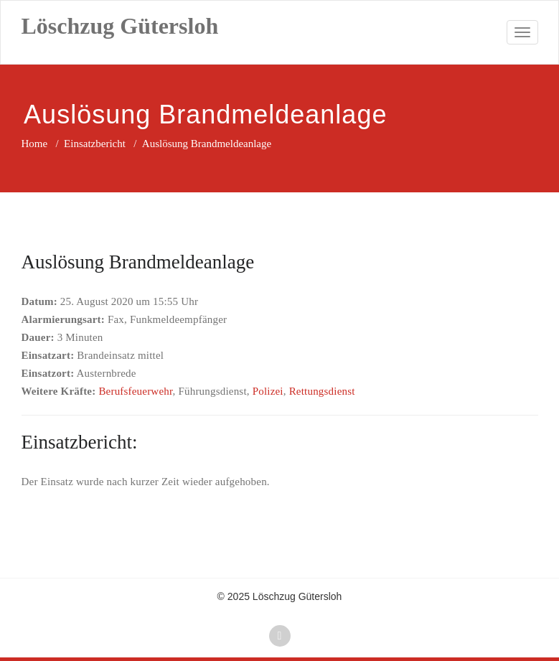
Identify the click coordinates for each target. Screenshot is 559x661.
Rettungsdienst (322, 391)
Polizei (268, 391)
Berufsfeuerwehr (135, 391)
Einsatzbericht (95, 143)
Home (35, 143)
